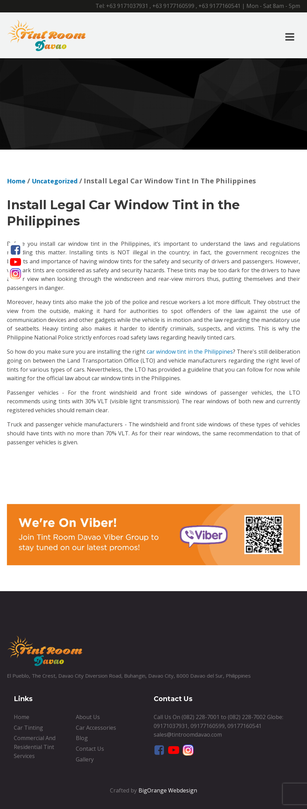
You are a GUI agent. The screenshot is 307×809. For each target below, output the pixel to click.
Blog (82, 738)
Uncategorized (55, 181)
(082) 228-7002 (247, 717)
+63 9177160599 (173, 6)
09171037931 (171, 726)
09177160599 (208, 726)
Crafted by (123, 790)
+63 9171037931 (127, 6)
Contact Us (90, 748)
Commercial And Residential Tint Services (34, 746)
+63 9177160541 (219, 6)
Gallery (85, 759)
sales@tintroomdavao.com (188, 734)
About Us (88, 717)
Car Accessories (96, 727)
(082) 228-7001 (200, 717)
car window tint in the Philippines (190, 351)
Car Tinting (28, 727)
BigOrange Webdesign (168, 790)
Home (16, 181)
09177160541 (244, 726)
